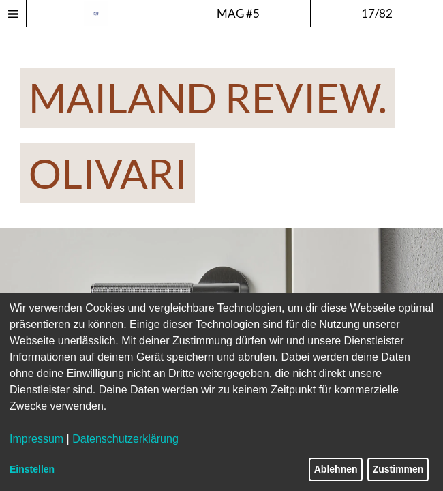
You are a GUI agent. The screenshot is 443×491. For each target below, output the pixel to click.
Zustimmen (398, 469)
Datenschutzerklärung (125, 439)
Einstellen (32, 469)
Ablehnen (336, 469)
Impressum (36, 439)
